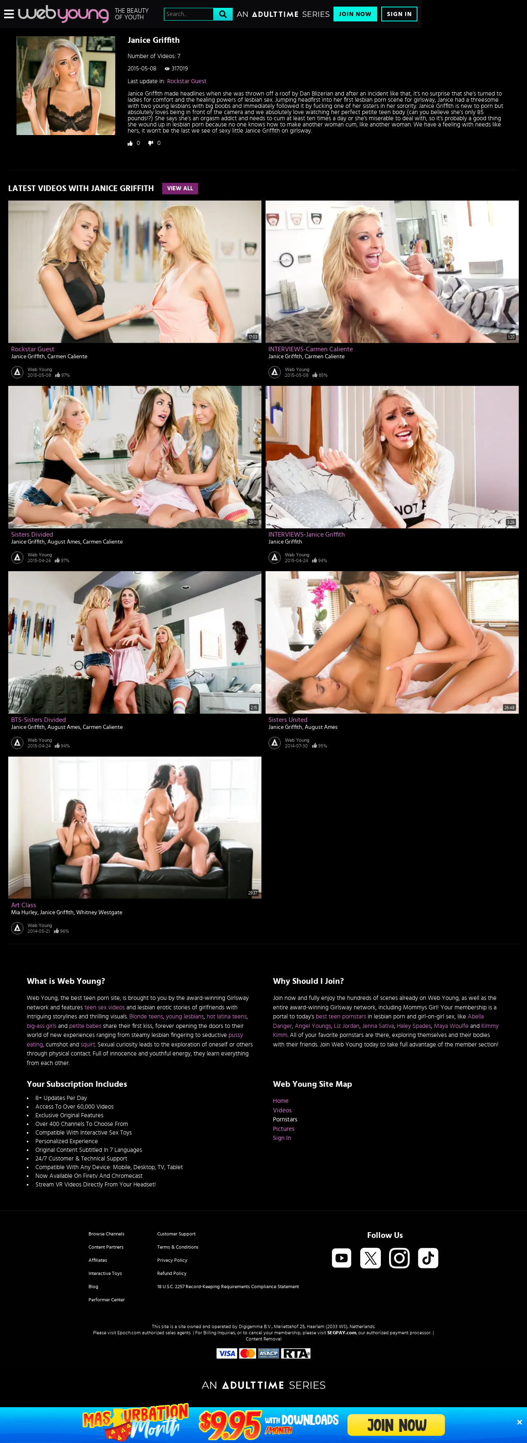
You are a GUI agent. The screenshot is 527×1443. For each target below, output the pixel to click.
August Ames (63, 542)
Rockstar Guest (187, 81)
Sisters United (288, 720)
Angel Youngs (313, 1026)
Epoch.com (129, 1332)
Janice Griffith (28, 357)
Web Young (40, 369)
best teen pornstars (341, 1016)
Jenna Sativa (378, 1026)
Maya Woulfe (451, 1026)
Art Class (23, 905)
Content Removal (264, 1338)
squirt (88, 1044)
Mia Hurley (24, 912)
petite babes (85, 1026)
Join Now (355, 14)
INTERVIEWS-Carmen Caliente (310, 349)
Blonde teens (146, 1016)
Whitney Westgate (99, 912)
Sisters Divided (32, 534)
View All (180, 188)
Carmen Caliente (67, 357)
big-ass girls (41, 1026)
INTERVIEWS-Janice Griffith (306, 534)
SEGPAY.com (341, 1332)
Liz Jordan (346, 1026)
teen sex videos (104, 1007)
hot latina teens (227, 1016)
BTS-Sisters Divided (38, 720)
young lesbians (185, 1016)
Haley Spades (414, 1026)
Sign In (399, 14)
